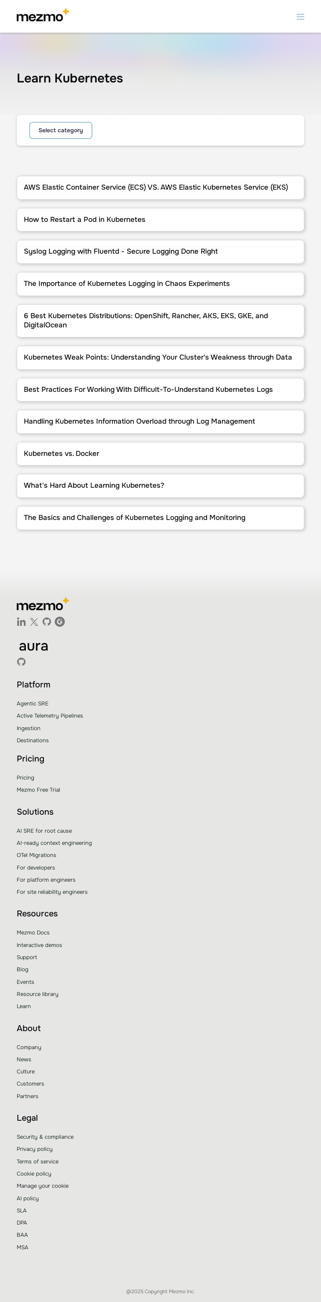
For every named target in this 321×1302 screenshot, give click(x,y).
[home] (43, 16)
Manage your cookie (43, 1185)
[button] (300, 16)
